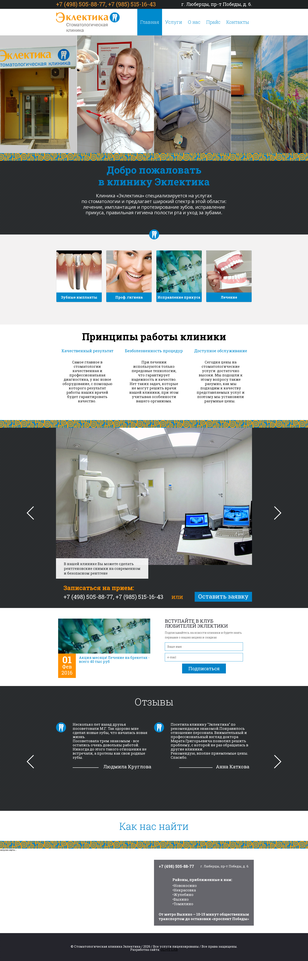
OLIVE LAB (169, 949)
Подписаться (204, 668)
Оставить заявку (223, 596)
